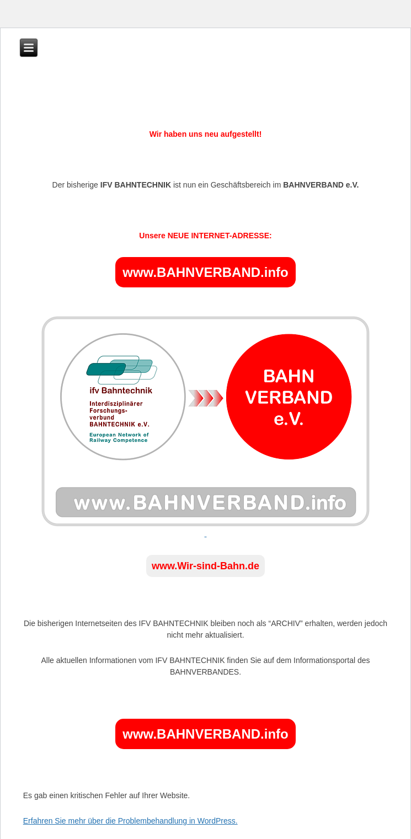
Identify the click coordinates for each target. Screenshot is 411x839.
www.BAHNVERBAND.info (205, 272)
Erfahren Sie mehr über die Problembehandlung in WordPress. (130, 820)
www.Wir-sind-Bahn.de (205, 565)
